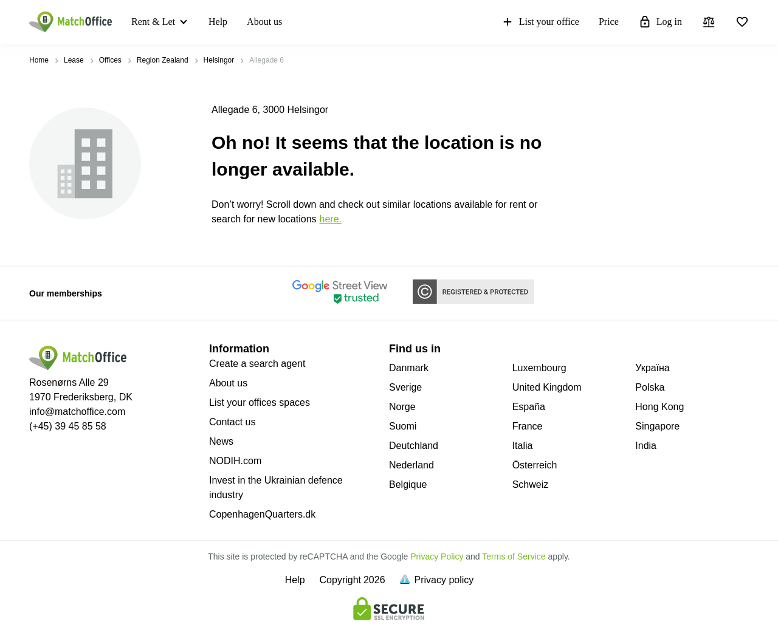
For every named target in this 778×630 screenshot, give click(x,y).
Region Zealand (162, 60)
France (527, 426)
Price (609, 21)
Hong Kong (659, 407)
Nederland (411, 465)
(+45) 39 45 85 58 (67, 426)
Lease (74, 60)
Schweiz (530, 484)
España (528, 407)
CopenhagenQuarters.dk (262, 514)
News (221, 441)
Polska (649, 387)
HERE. (331, 219)
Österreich (534, 465)
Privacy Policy (436, 556)
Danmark (409, 368)
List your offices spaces (259, 402)
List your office (540, 22)
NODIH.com (235, 461)
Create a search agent (257, 363)
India (645, 445)
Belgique (408, 484)
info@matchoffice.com (77, 411)
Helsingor (219, 60)
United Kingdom (547, 387)
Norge (402, 407)
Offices (110, 60)
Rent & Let (153, 21)
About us (264, 21)
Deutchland (413, 445)
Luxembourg (539, 368)
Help (217, 21)
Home (39, 60)
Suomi (402, 426)
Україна (652, 368)
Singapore (657, 426)
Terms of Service (513, 556)
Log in (660, 22)
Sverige (405, 387)
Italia (522, 445)
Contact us (232, 422)
